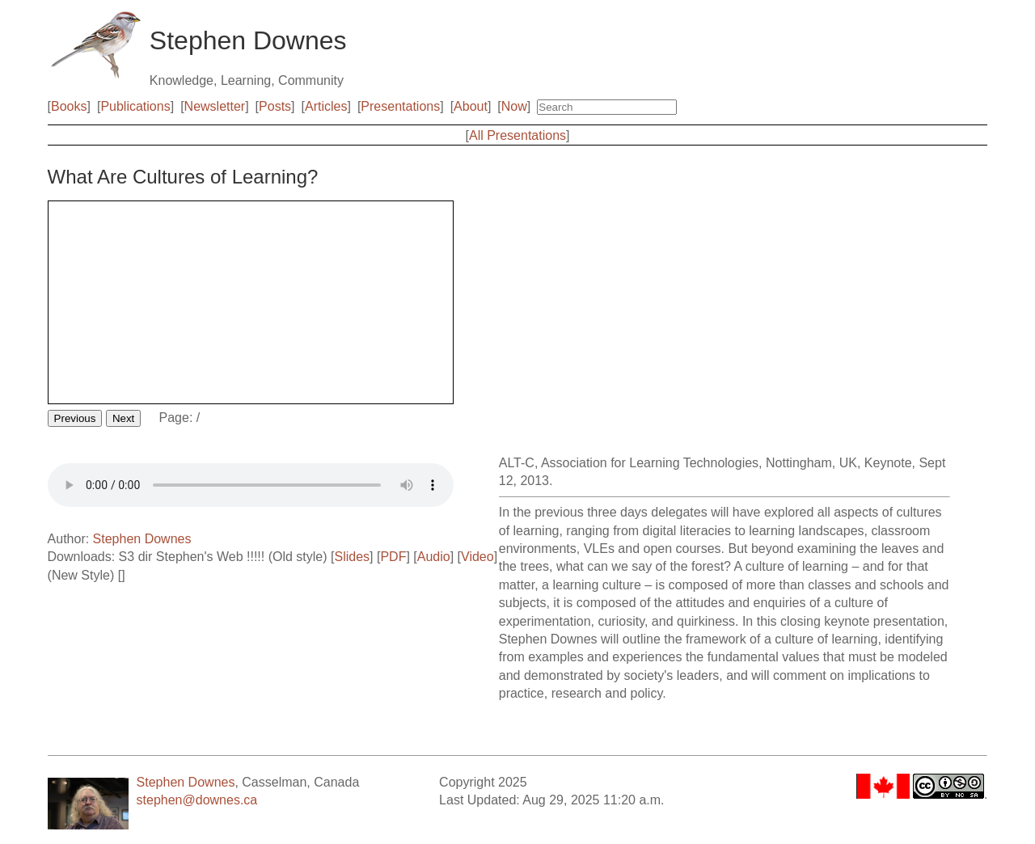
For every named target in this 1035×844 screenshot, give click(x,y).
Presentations (400, 106)
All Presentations (517, 135)
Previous (75, 418)
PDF (393, 556)
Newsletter (215, 106)
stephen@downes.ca (197, 800)
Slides (352, 556)
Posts (275, 106)
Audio (433, 556)
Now (514, 106)
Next (123, 418)
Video (477, 556)
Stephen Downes (142, 539)
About (471, 106)
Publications (135, 106)
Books (69, 106)
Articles (326, 106)
